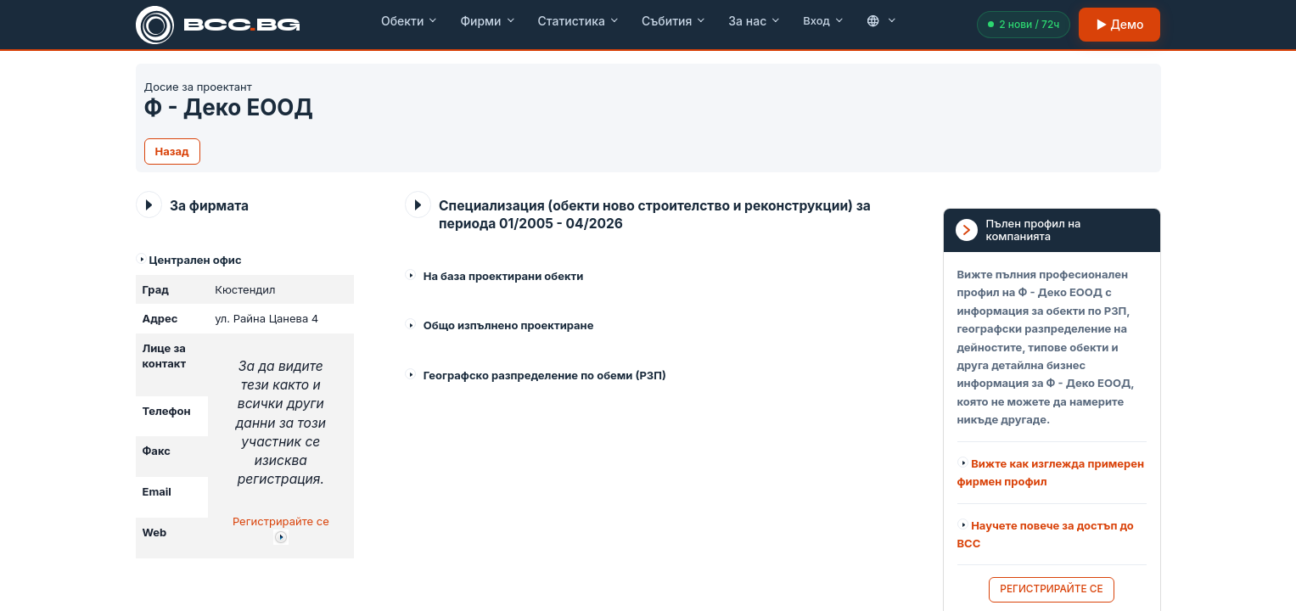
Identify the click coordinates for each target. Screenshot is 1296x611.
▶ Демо (1119, 24)
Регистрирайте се (281, 521)
